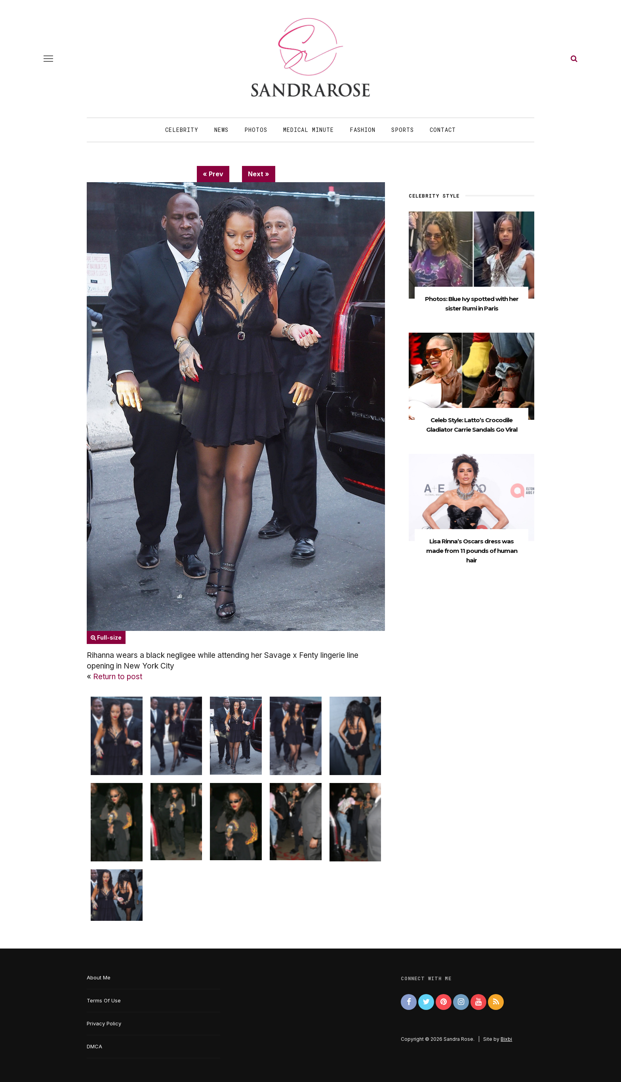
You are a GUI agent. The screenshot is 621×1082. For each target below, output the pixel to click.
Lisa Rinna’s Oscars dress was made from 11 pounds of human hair (471, 552)
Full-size (106, 637)
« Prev (213, 174)
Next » (258, 174)
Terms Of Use (104, 1000)
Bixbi (506, 1039)
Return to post (117, 676)
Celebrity (181, 129)
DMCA (94, 1046)
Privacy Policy (104, 1023)
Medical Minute (308, 129)
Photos (255, 129)
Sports (402, 129)
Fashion (362, 129)
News (221, 129)
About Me (98, 977)
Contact (443, 129)
